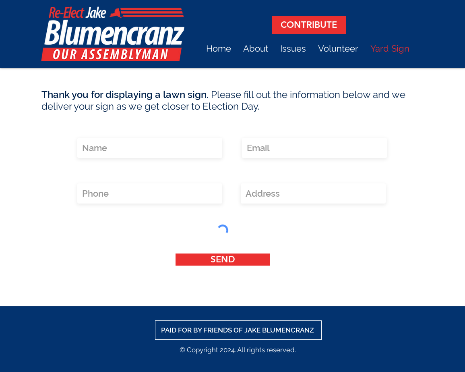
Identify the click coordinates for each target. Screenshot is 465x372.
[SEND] (223, 260)
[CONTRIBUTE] (309, 25)
